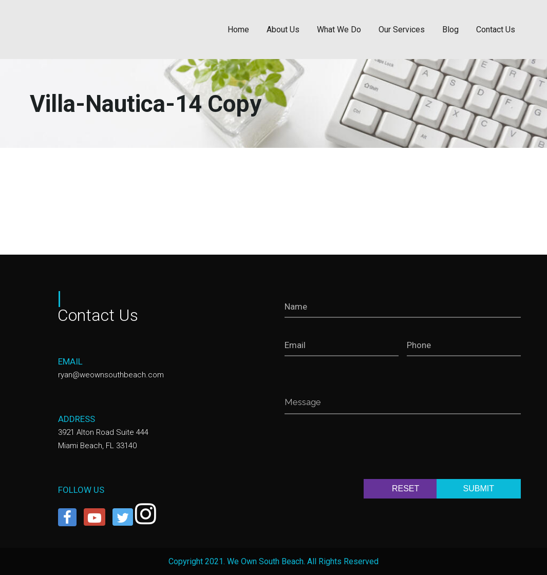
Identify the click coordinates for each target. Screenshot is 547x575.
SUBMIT (478, 488)
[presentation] (363, 449)
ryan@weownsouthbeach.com (111, 374)
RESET (405, 488)
